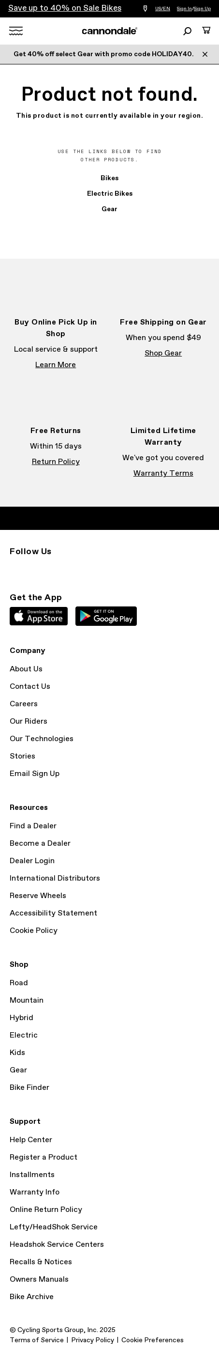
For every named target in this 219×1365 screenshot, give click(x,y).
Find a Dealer (33, 826)
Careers (24, 704)
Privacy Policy (92, 1340)
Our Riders (28, 721)
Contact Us (30, 687)
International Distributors (55, 878)
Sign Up (202, 8)
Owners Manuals (39, 1279)
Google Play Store (106, 616)
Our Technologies (41, 739)
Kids (17, 1053)
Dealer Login (32, 861)
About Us (26, 669)
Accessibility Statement (53, 913)
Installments (32, 1175)
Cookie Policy (34, 931)
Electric (24, 1035)
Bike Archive (32, 1297)
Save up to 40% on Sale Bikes (64, 8)
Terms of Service (37, 1340)
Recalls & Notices (41, 1262)
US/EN (162, 8)
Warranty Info (34, 1192)
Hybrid (21, 1018)
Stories (22, 756)
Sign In (184, 8)
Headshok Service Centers (57, 1245)
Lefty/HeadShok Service (54, 1227)
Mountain (27, 1000)
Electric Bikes (109, 193)
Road (19, 983)
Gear (109, 209)
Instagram (15, 569)
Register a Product (43, 1157)
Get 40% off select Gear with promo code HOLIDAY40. (104, 54)
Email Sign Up (34, 774)
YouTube (79, 569)
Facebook (37, 569)
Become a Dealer (40, 843)
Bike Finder (29, 1088)
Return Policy (56, 462)
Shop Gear (163, 353)
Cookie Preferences (152, 1340)
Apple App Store (39, 616)
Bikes (109, 178)
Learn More (55, 365)
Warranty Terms (163, 473)
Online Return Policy (46, 1210)
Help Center (31, 1140)
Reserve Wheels (38, 896)
